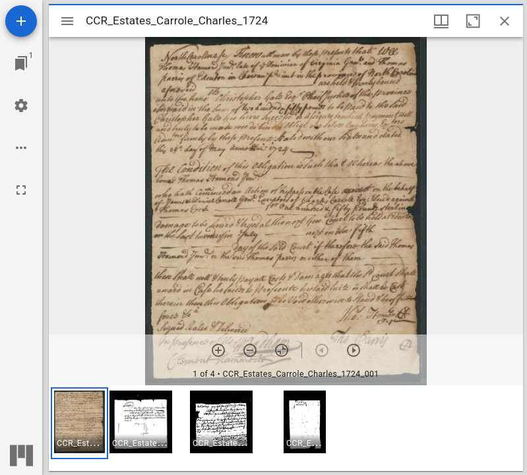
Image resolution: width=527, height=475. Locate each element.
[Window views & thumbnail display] (441, 21)
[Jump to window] (21, 63)
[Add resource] (21, 21)
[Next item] (353, 350)
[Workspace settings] (21, 105)
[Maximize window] (473, 21)
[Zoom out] (250, 350)
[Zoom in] (218, 350)
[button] (79, 423)
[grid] (286, 428)
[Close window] (504, 21)
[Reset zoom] (281, 350)
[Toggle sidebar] (67, 21)
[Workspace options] (21, 148)
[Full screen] (21, 190)
